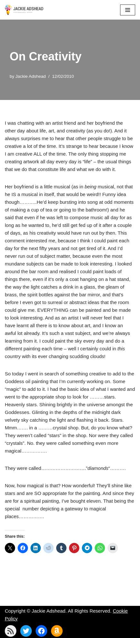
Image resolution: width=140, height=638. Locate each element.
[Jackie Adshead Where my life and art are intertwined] (24, 9)
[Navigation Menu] (127, 9)
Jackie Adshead (30, 76)
